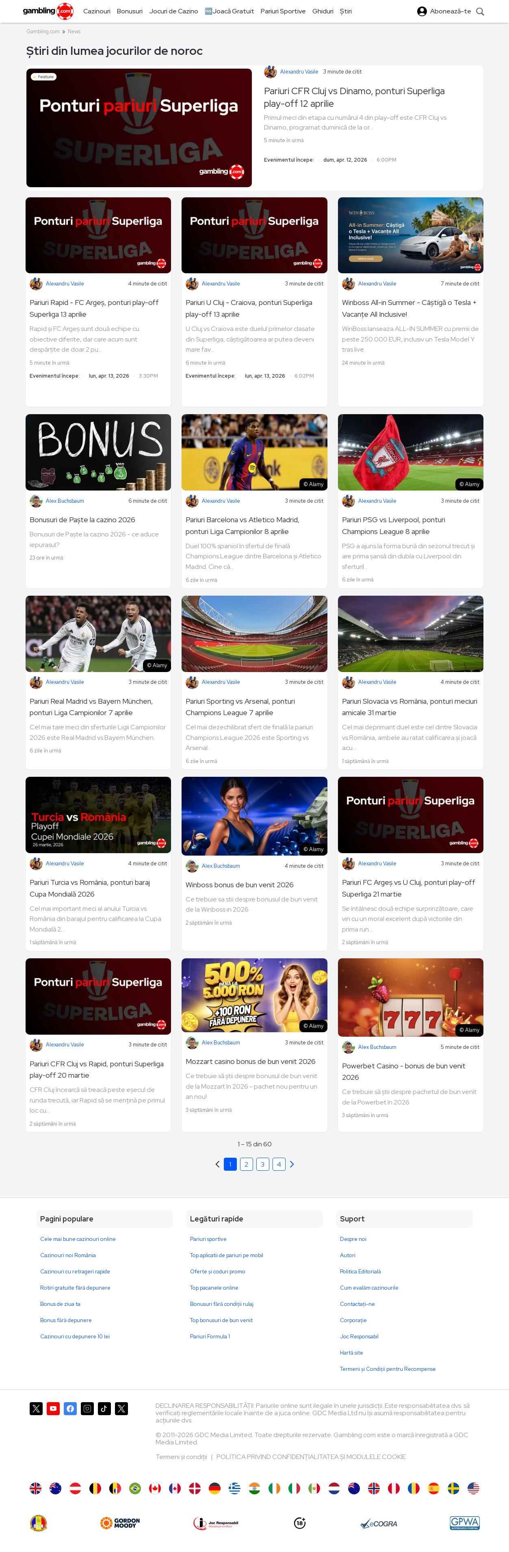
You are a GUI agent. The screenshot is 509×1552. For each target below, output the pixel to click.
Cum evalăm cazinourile (369, 1287)
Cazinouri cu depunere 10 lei (75, 1336)
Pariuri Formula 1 (210, 1336)
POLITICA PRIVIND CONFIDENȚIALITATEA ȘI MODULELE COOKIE (311, 1457)
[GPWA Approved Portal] (465, 1523)
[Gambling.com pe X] (36, 1438)
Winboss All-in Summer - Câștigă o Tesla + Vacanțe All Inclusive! (409, 308)
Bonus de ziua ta (60, 1304)
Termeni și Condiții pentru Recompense (388, 1369)
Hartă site (351, 1352)
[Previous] (292, 1164)
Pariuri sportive (208, 1239)
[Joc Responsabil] (216, 1523)
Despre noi (353, 1239)
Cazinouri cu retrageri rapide (75, 1271)
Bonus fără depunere (66, 1320)
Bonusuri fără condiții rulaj (221, 1304)
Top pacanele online (214, 1287)
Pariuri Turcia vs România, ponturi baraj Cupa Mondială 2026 (90, 888)
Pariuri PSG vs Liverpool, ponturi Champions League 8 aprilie (393, 525)
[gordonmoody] (120, 1523)
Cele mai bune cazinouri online (78, 1239)
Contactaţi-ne (357, 1304)
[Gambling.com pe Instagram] (87, 1438)
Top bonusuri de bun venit (221, 1320)
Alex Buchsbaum (65, 500)
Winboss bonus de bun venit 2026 (240, 884)
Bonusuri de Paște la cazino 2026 (82, 519)
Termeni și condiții (182, 1457)
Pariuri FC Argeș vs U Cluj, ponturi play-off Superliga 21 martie (408, 888)
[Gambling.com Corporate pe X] (121, 1438)
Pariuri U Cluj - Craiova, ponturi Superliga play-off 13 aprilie (249, 308)
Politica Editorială (360, 1271)
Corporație (353, 1320)
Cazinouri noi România (68, 1255)
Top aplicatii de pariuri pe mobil (226, 1255)
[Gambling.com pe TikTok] (104, 1438)
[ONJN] (39, 1523)
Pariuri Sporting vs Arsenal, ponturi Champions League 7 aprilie (240, 707)
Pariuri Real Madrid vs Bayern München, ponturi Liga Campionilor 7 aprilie (91, 707)
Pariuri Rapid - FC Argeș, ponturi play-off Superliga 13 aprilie (94, 308)
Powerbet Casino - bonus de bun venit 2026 (404, 1071)
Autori (347, 1255)
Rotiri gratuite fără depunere (75, 1287)
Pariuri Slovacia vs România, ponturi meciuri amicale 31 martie (409, 707)
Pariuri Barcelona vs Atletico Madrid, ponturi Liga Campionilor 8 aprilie (243, 525)
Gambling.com (43, 31)
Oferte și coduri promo (217, 1271)
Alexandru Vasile (299, 71)
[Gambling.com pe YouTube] (53, 1438)
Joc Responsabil (359, 1336)
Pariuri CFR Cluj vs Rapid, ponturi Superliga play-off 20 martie (97, 1069)
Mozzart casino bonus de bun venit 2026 (251, 1061)
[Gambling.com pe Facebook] (70, 1438)
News (74, 31)
